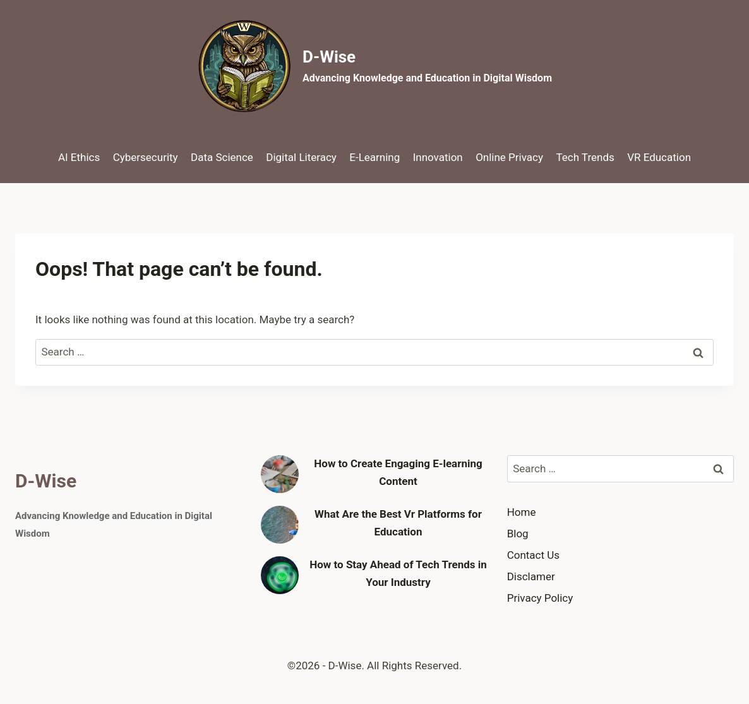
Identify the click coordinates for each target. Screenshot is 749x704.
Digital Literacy (301, 157)
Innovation (438, 157)
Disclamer (531, 576)
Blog (518, 533)
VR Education (659, 157)
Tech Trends (585, 157)
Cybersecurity (145, 157)
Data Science (222, 157)
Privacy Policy (540, 598)
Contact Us (533, 555)
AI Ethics (79, 157)
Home (521, 512)
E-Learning (374, 157)
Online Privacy (509, 157)
